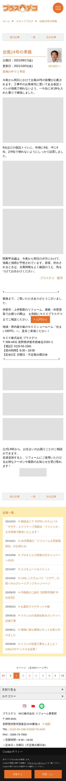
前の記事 (15, 37)
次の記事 (51, 37)
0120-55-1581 (18, 729)
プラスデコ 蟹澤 (51, 278)
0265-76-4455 (37, 729)
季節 (22, 71)
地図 (47, 723)
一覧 (33, 37)
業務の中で (10, 71)
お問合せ (41, 319)
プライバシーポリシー (37, 763)
